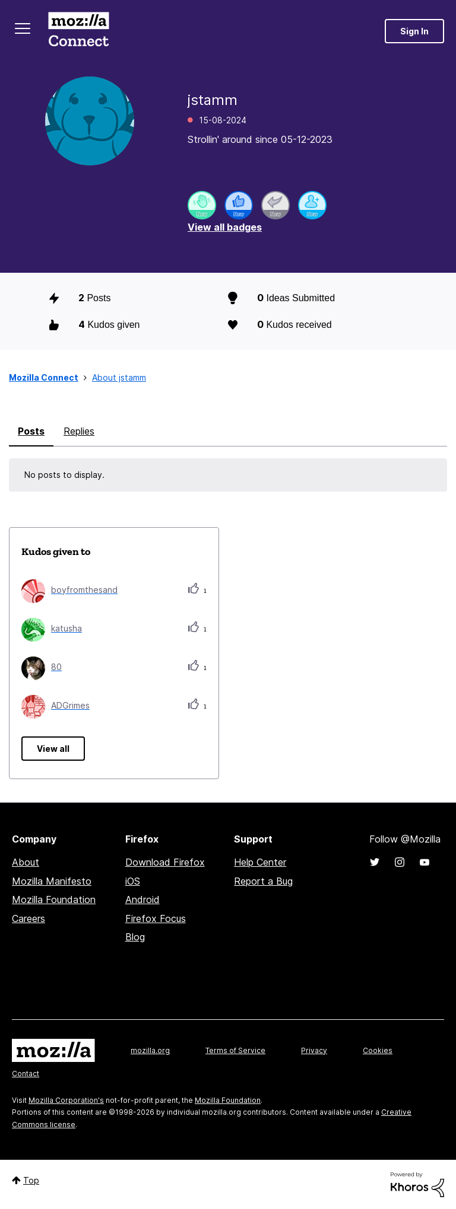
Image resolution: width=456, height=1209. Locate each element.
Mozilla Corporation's (66, 1100)
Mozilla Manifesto (51, 881)
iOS (132, 881)
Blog (135, 937)
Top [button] (31, 1180)
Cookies (377, 1050)
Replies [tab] (79, 431)
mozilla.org (150, 1050)
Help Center (260, 862)
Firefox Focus (155, 918)
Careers (28, 918)
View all (53, 749)
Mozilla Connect (78, 31)
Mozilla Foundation (54, 899)
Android (142, 899)
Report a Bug (263, 881)
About (25, 862)
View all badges (225, 227)
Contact (25, 1073)
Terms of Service (235, 1050)
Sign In (414, 31)
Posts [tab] (31, 431)
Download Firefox (165, 862)
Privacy (314, 1050)
